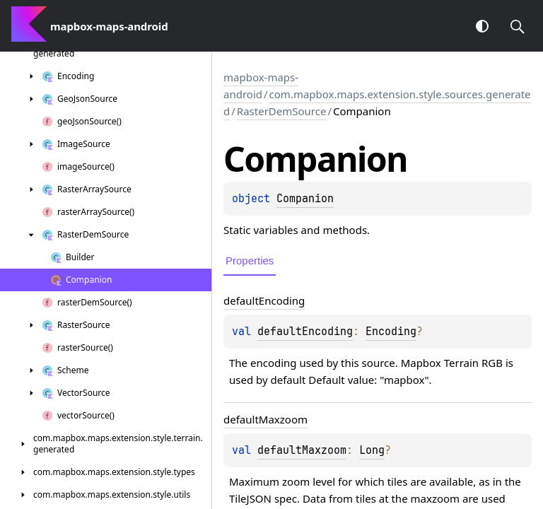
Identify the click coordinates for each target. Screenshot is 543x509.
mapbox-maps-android (260, 85)
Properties (250, 261)
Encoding (391, 331)
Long (372, 450)
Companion (305, 199)
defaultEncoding (305, 331)
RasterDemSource (282, 111)
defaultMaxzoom (301, 450)
